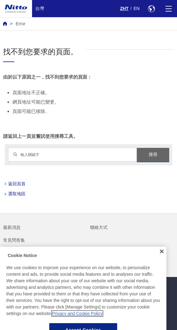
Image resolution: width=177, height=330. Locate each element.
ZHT (124, 8)
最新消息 (12, 227)
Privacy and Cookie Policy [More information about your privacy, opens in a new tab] (77, 319)
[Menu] (168, 8)
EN (136, 8)
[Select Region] (151, 8)
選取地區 (17, 193)
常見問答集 (14, 240)
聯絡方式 (99, 227)
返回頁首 (17, 183)
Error (20, 23)
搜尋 (153, 154)
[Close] (162, 257)
